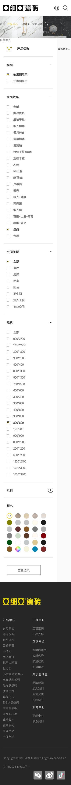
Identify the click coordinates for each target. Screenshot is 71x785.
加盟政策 (38, 661)
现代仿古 (8, 696)
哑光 (16, 190)
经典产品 (8, 731)
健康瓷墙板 (10, 708)
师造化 (7, 651)
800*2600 (19, 442)
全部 (16, 106)
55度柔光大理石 (13, 674)
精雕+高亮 (19, 223)
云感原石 (8, 645)
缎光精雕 (19, 126)
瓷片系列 (8, 725)
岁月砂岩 (8, 628)
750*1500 (19, 384)
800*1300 (19, 371)
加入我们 (38, 688)
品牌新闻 (38, 682)
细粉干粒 (19, 119)
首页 (2, 24)
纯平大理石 (10, 662)
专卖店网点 (39, 649)
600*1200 (19, 455)
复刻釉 (17, 145)
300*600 (18, 403)
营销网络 (37, 24)
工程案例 (38, 628)
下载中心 (38, 715)
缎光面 (17, 210)
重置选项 (24, 570)
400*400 (18, 364)
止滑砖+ (8, 719)
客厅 (16, 268)
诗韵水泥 (8, 634)
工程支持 (38, 634)
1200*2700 (19, 345)
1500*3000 (19, 468)
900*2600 (19, 358)
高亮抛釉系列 (11, 679)
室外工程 (19, 300)
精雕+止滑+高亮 (23, 216)
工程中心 (25, 24)
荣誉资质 (38, 694)
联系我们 (38, 721)
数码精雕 (19, 139)
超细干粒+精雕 (22, 151)
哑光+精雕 (19, 197)
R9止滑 (17, 171)
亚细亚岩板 (10, 713)
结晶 (16, 229)
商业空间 (19, 306)
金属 (16, 235)
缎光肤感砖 (10, 685)
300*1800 (19, 351)
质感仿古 (8, 691)
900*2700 (19, 338)
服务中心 (5, 40)
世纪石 (7, 668)
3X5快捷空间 (11, 702)
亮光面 (17, 203)
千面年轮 (8, 736)
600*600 (18, 390)
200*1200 (19, 448)
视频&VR (37, 699)
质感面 (17, 184)
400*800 (18, 409)
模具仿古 (19, 132)
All (9, 515)
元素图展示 (20, 81)
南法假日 (8, 657)
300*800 (18, 416)
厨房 (16, 274)
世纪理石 (8, 639)
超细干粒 (19, 158)
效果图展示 (20, 74)
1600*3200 (19, 474)
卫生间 (17, 293)
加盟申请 (38, 667)
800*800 (18, 422)
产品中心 (12, 24)
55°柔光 (18, 177)
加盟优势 (38, 655)
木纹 (16, 164)
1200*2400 (19, 461)
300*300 (18, 396)
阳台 (16, 287)
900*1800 (19, 377)
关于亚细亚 (51, 24)
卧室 (16, 280)
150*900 (18, 429)
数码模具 (19, 113)
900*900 (18, 435)
